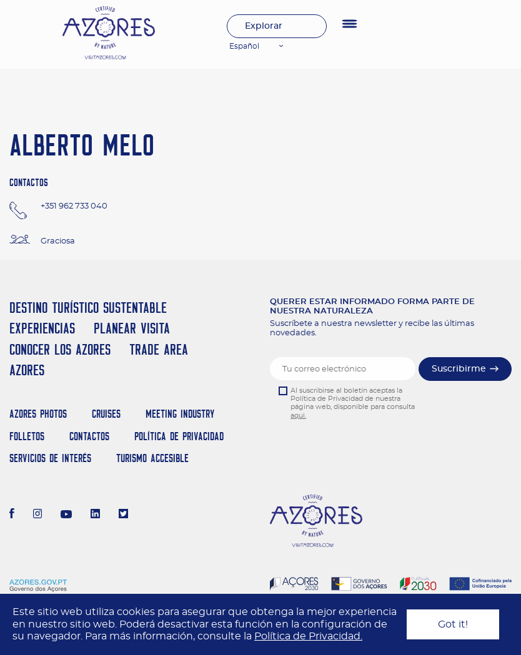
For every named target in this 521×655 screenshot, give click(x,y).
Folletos (26, 436)
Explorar (263, 26)
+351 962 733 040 (74, 206)
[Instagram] (37, 515)
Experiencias (42, 328)
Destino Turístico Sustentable (88, 307)
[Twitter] (123, 515)
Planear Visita (132, 328)
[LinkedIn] (95, 515)
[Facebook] (11, 515)
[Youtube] (66, 515)
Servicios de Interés (50, 458)
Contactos (89, 436)
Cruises (106, 414)
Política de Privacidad (179, 436)
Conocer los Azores (60, 349)
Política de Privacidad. (308, 636)
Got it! (453, 624)
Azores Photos (38, 414)
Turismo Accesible (152, 458)
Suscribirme (459, 369)
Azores (26, 370)
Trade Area (158, 349)
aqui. (298, 415)
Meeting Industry (180, 414)
